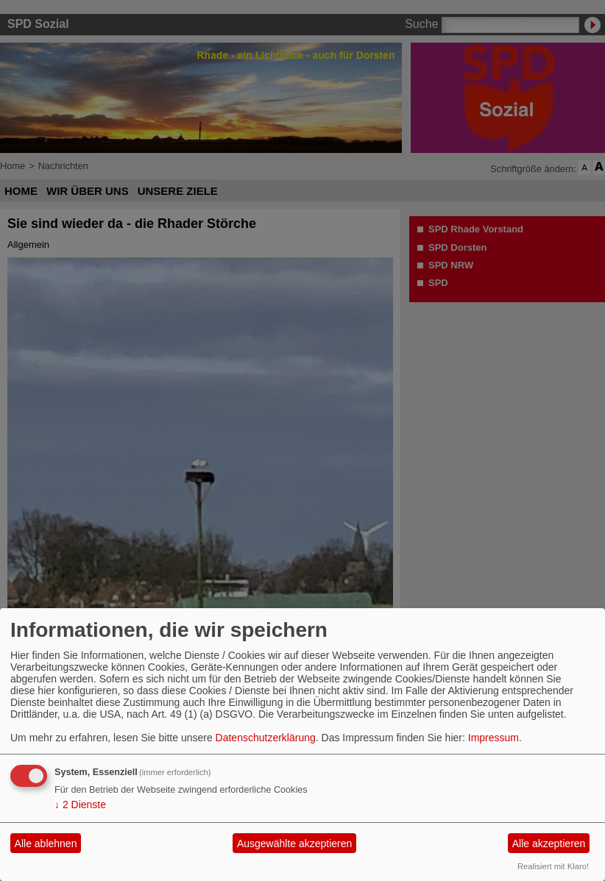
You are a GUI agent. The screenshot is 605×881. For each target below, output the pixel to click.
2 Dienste (80, 804)
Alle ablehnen (46, 843)
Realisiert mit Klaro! (553, 866)
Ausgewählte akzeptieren (294, 843)
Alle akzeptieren (549, 843)
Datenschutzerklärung (266, 737)
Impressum (493, 737)
